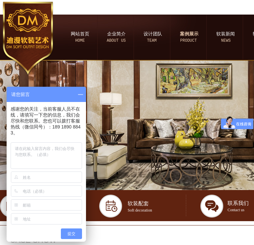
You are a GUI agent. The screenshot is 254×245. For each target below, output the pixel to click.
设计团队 (153, 33)
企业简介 (116, 33)
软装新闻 (225, 33)
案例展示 (189, 33)
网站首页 (80, 33)
